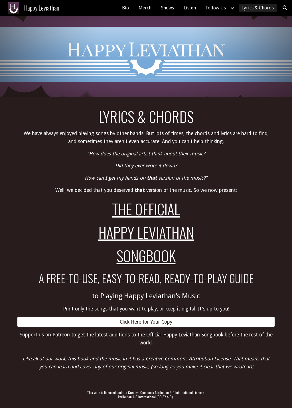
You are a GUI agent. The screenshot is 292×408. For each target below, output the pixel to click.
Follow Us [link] (216, 8)
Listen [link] (190, 8)
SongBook (146, 255)
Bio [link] (125, 8)
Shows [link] (167, 8)
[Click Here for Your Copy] (146, 322)
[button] (285, 8)
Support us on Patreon (45, 335)
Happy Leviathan (146, 232)
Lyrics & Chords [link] (258, 8)
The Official (146, 209)
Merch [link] (145, 8)
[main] (146, 210)
